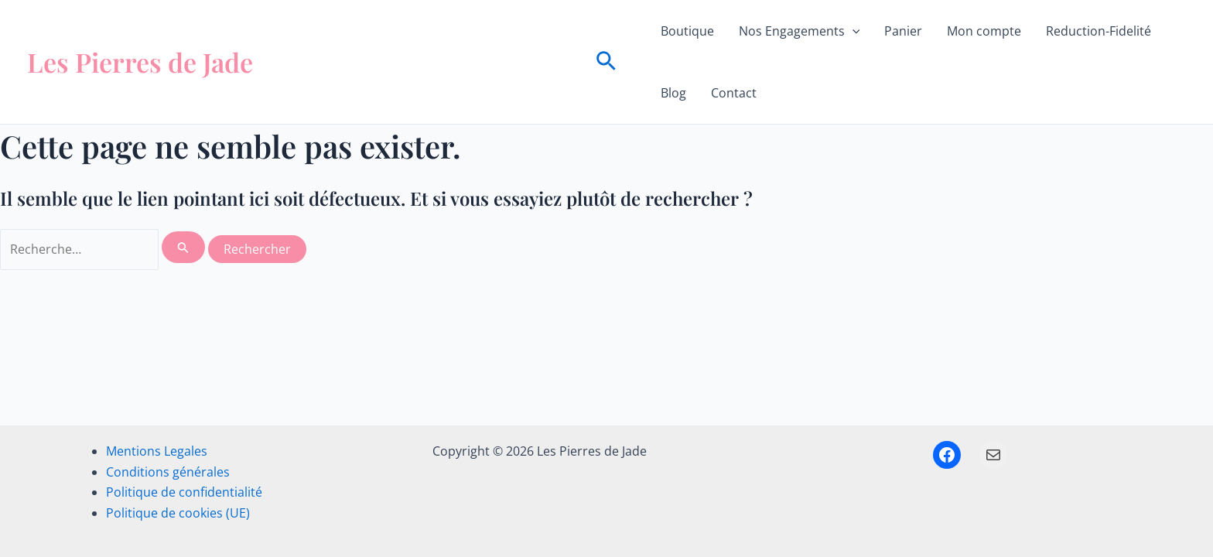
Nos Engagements (799, 31)
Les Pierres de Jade (140, 62)
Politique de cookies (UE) (178, 512)
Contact (734, 92)
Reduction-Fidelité (1098, 30)
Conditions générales (168, 471)
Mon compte (984, 30)
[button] (606, 62)
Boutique (687, 30)
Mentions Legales (156, 451)
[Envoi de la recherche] (183, 247)
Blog (673, 92)
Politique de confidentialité (184, 492)
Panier (903, 30)
